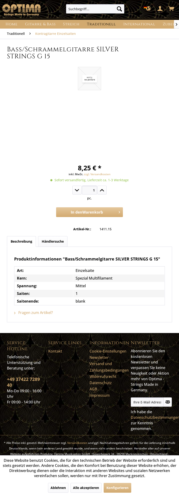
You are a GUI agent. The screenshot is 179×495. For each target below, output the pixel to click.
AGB (93, 389)
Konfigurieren (117, 487)
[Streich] (71, 24)
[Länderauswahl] (148, 8)
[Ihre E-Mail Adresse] (147, 402)
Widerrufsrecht (103, 376)
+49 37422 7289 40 (23, 382)
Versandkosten (77, 443)
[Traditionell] (101, 24)
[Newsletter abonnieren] (167, 402)
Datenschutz (101, 382)
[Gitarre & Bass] (40, 24)
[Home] (11, 24)
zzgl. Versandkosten (97, 174)
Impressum (100, 395)
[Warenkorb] (171, 8)
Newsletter (99, 357)
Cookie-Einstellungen (108, 351)
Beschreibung (21, 241)
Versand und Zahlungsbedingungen (109, 367)
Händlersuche (53, 241)
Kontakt (55, 351)
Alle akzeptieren (86, 487)
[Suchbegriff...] (95, 8)
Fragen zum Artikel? (33, 312)
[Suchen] (119, 8)
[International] (139, 24)
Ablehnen (58, 487)
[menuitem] (95, 8)
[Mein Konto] (160, 8)
